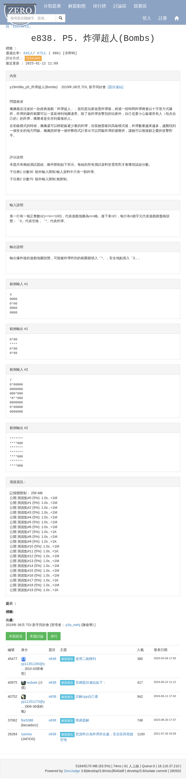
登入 (146, 18)
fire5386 (27, 720)
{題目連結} (115, 87)
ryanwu (26, 734)
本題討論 (36, 636)
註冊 (162, 18)
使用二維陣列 (86, 659)
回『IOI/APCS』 (19, 27)
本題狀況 (16, 636)
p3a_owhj (73, 625)
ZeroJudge (72, 771)
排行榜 (99, 6)
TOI (28, 625)
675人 (43, 53)
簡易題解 (82, 720)
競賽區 (140, 6)
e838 (52, 659)
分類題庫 (52, 6)
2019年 (11, 625)
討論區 (119, 6)
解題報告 (67, 659)
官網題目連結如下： (91, 682)
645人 (28, 53)
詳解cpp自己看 (87, 696)
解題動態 (77, 6)
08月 (21, 625)
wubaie (32, 682)
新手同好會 (40, 625)
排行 (54, 636)
